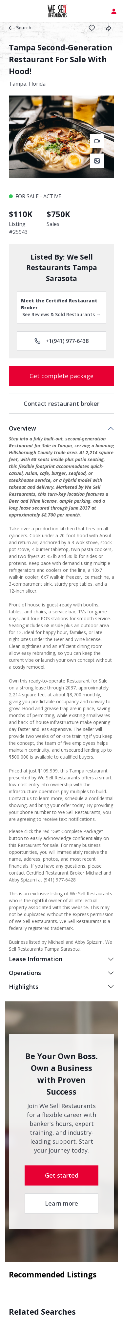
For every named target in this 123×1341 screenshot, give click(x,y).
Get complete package (61, 376)
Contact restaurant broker (61, 403)
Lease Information (35, 959)
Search (20, 27)
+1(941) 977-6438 (61, 341)
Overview (22, 428)
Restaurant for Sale (30, 445)
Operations (25, 973)
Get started (61, 1175)
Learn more (61, 1203)
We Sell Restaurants (59, 777)
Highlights (23, 987)
